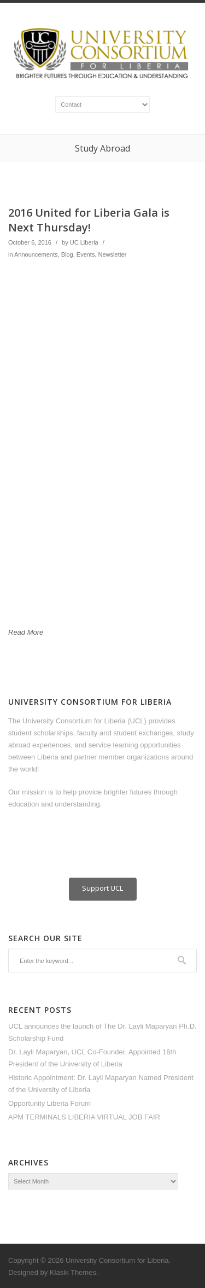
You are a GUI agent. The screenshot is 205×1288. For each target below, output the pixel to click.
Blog (67, 254)
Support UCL (102, 888)
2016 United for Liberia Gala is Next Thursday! (88, 220)
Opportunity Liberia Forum (49, 1103)
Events (86, 254)
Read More (25, 632)
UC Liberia (84, 242)
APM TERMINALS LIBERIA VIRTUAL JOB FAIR (84, 1117)
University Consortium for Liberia (117, 1260)
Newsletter (112, 254)
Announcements (36, 254)
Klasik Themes (73, 1272)
